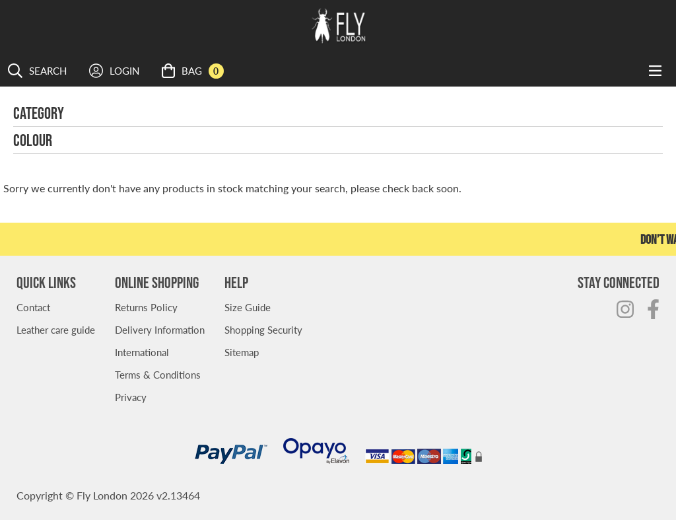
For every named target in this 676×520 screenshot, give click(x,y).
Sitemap (241, 352)
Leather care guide (56, 329)
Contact (33, 307)
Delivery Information (160, 329)
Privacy (131, 397)
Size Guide (247, 307)
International (142, 352)
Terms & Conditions (158, 374)
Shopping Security (263, 329)
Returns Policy (146, 307)
